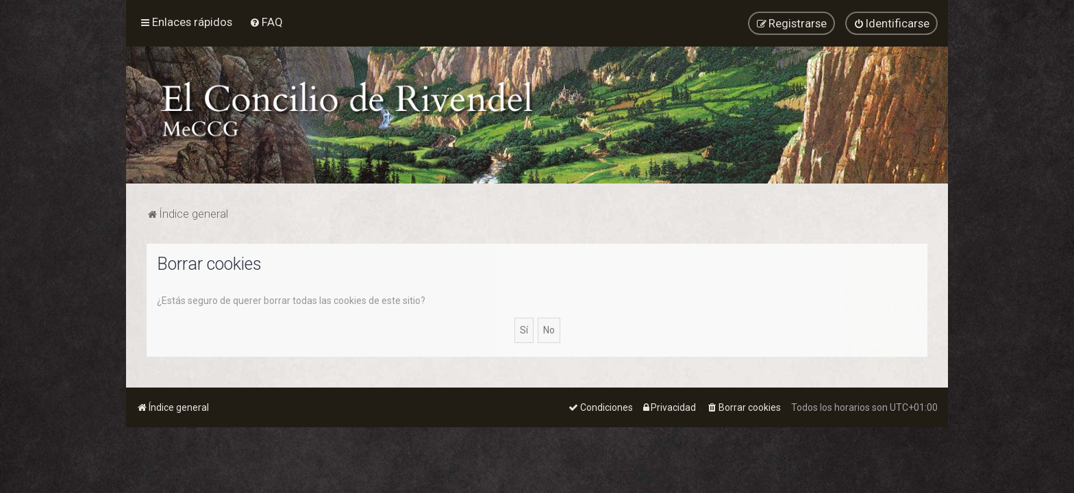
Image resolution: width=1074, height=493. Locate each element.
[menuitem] (266, 22)
